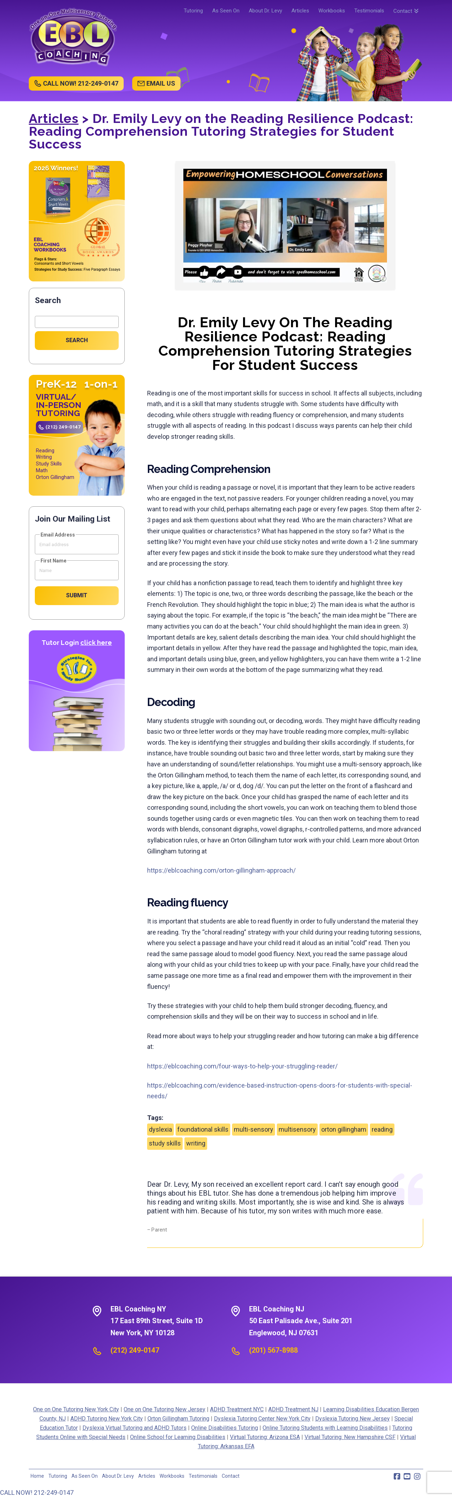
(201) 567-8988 (273, 1350)
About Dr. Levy (118, 1476)
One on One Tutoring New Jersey (164, 1409)
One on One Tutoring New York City (76, 1409)
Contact (231, 1476)
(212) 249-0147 (63, 427)
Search (48, 300)
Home (37, 1476)
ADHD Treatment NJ (293, 1409)
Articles (54, 118)
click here (96, 642)
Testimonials (203, 1476)
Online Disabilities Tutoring (224, 1427)
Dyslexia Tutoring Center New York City (262, 1418)
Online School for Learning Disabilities (177, 1437)
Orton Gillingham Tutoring (178, 1418)
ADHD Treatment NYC (237, 1409)
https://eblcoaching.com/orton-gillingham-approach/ (221, 870)
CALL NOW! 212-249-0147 (80, 83)
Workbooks (172, 1476)
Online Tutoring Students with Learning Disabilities (325, 1427)
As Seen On (84, 1476)
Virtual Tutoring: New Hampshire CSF (350, 1437)
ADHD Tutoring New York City (106, 1418)
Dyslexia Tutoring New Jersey (352, 1418)
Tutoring (57, 1476)
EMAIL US (160, 83)
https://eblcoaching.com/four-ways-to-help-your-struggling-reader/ (242, 1066)
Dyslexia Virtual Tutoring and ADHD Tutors (134, 1427)
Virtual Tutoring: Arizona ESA (265, 1437)
